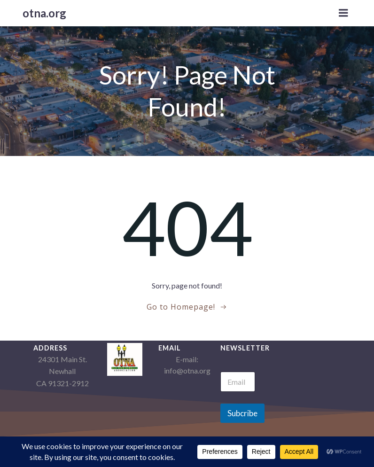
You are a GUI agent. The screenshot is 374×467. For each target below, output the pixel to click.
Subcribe (242, 413)
